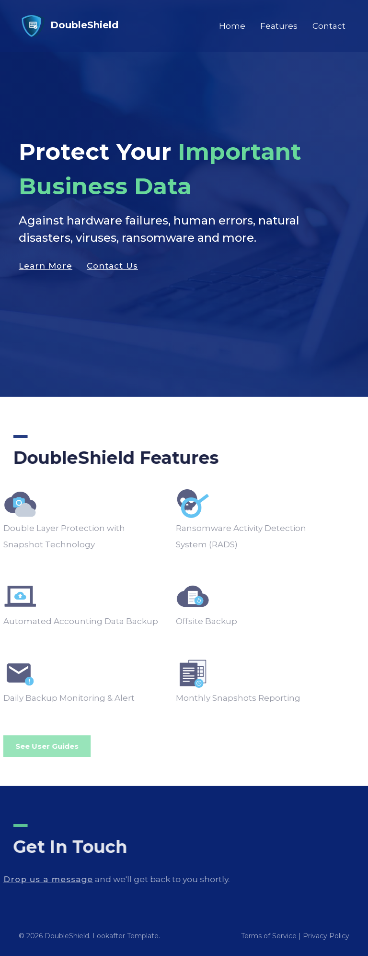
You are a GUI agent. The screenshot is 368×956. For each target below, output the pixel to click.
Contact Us (112, 269)
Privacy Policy (326, 936)
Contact (328, 26)
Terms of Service (269, 936)
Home (232, 26)
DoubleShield (68, 26)
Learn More (45, 269)
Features (279, 26)
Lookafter (108, 936)
